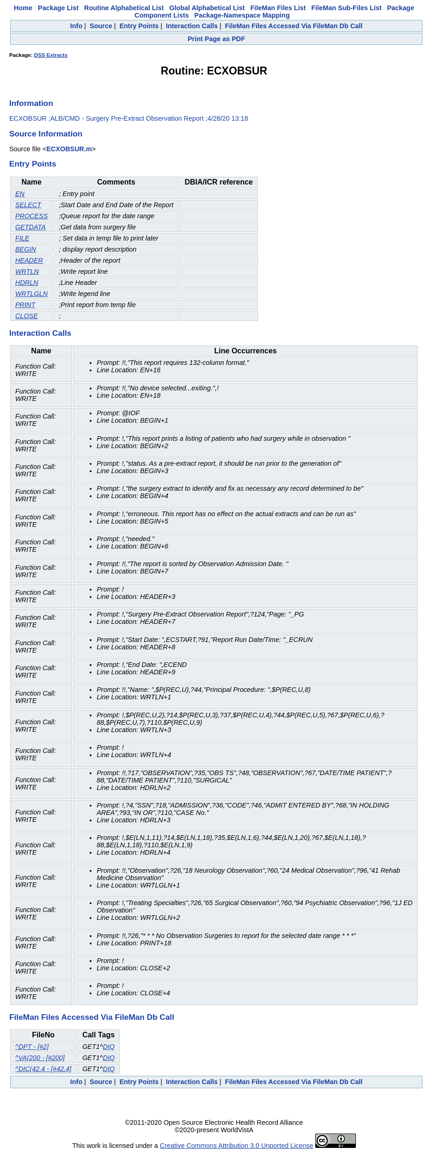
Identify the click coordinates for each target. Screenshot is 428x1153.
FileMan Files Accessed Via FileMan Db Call (294, 26)
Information (31, 103)
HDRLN (26, 282)
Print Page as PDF (216, 39)
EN (19, 193)
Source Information (45, 133)
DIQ (109, 1046)
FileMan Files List (278, 8)
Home (23, 8)
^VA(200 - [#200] (40, 1057)
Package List (58, 8)
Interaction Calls (192, 26)
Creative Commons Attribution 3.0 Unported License (236, 1145)
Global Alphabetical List (207, 8)
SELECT (28, 205)
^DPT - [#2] (32, 1046)
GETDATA (30, 227)
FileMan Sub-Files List (347, 8)
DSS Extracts (50, 55)
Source (101, 26)
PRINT (25, 304)
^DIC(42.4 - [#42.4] (43, 1069)
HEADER (29, 260)
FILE (22, 238)
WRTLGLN (31, 293)
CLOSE (26, 316)
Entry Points (139, 26)
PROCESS (31, 216)
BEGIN (25, 249)
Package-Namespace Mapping (242, 15)
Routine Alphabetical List (124, 8)
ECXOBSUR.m (69, 149)
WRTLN (27, 271)
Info (76, 26)
